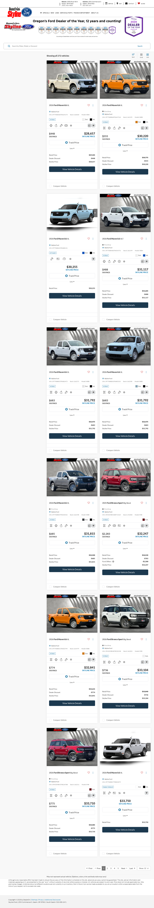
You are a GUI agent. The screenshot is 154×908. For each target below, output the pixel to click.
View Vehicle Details (72, 169)
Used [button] (57, 13)
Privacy (40, 900)
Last (132, 868)
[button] (95, 79)
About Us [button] (94, 13)
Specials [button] (46, 13)
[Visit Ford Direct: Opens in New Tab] (67, 902)
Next (124, 868)
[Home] (41, 13)
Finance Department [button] (82, 13)
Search (140, 46)
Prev (98, 868)
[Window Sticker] (93, 125)
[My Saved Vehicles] (141, 3)
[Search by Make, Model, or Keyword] (73, 46)
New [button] (52, 13)
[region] (72, 158)
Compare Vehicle (60, 186)
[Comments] (89, 125)
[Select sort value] (134, 55)
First (89, 868)
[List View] (148, 55)
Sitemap (34, 900)
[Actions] (93, 105)
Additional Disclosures (53, 900)
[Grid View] (141, 55)
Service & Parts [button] (66, 13)
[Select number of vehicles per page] (144, 868)
